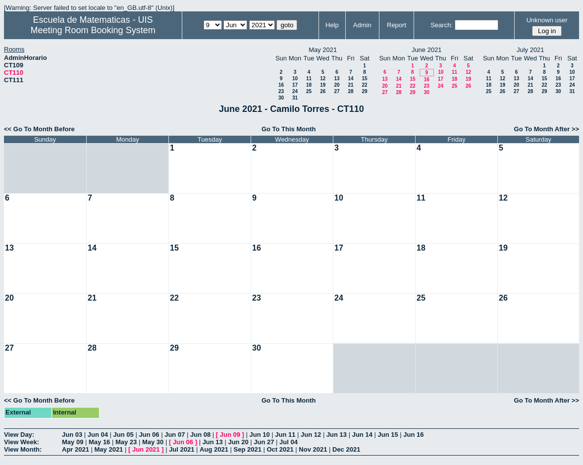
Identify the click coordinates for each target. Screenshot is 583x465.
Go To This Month (289, 129)
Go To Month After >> (546, 129)
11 (309, 78)
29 (364, 91)
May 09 (72, 442)
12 (322, 78)
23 (281, 91)
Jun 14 (362, 434)
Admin (362, 25)
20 (336, 85)
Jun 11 (285, 434)
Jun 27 (264, 442)
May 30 (152, 442)
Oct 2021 (279, 449)
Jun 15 (387, 434)
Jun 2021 (146, 449)
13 (336, 78)
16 (281, 85)
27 (336, 91)
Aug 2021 (214, 449)
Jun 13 (336, 434)
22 (364, 85)
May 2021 (109, 449)
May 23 (126, 442)
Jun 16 (413, 434)
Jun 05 (123, 434)
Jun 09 (230, 434)
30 (281, 98)
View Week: (21, 442)
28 (350, 91)
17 (295, 85)
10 (295, 78)
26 (322, 91)
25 (309, 91)
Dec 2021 (346, 449)
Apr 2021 (75, 449)
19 (322, 85)
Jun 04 (98, 434)
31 (295, 98)
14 (350, 78)
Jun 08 (200, 434)
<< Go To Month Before (39, 129)
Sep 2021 (248, 449)
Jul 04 (288, 442)
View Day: (19, 434)
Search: (441, 25)
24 (295, 91)
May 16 (99, 442)
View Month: (23, 449)
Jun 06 (149, 434)
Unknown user (547, 20)
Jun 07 (174, 434)
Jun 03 (72, 434)
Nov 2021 (313, 449)
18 (309, 85)
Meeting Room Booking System (93, 30)
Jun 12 (311, 434)
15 (364, 78)
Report (396, 25)
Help (332, 25)
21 (350, 85)
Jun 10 (259, 434)
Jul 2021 (181, 449)
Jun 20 (238, 442)
